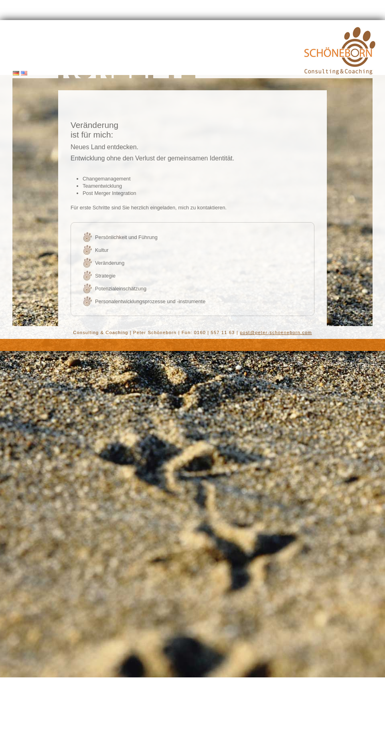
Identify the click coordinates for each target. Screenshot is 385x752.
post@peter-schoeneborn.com (276, 332)
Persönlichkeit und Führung (126, 237)
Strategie (105, 276)
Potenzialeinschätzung (120, 289)
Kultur (101, 250)
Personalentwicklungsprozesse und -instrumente (150, 301)
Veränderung (109, 263)
